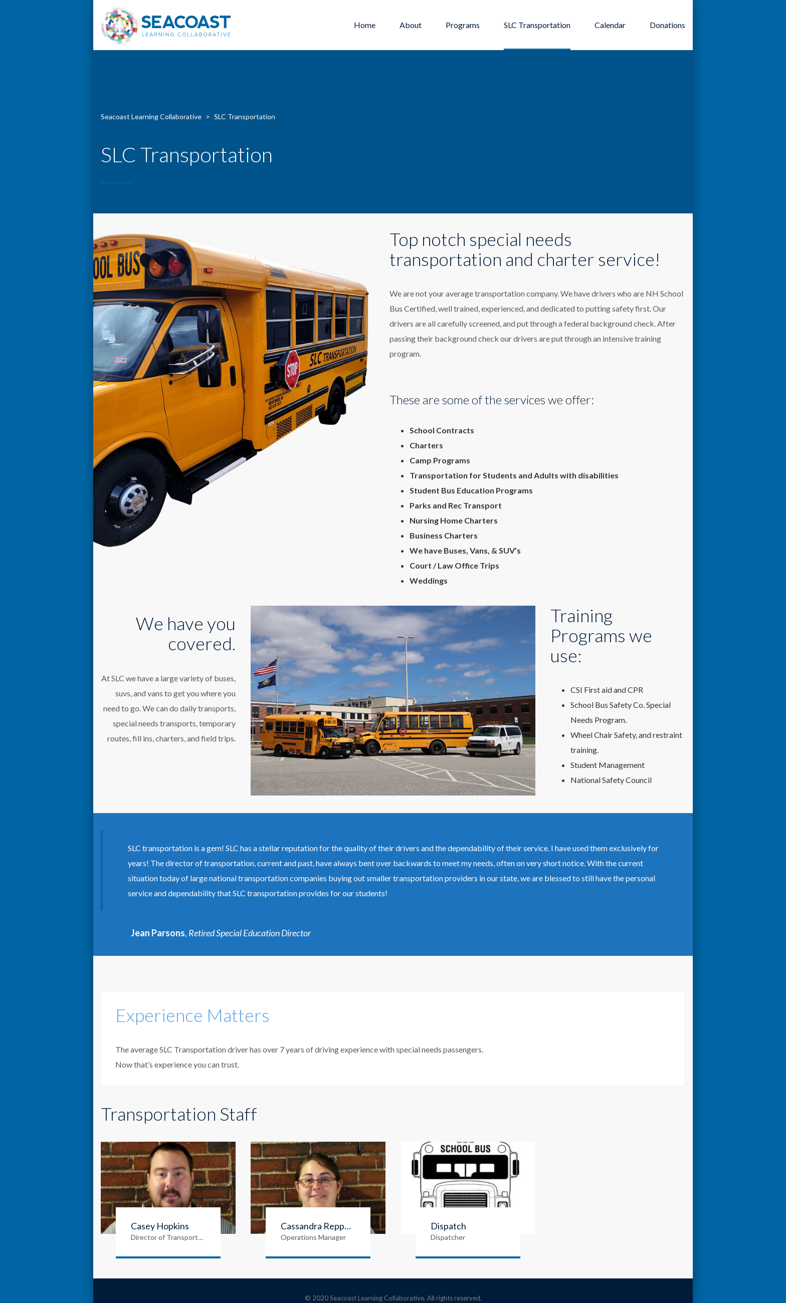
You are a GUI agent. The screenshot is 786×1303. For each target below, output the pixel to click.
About (411, 25)
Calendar (610, 25)
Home (364, 25)
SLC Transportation (537, 25)
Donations (667, 25)
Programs (463, 25)
